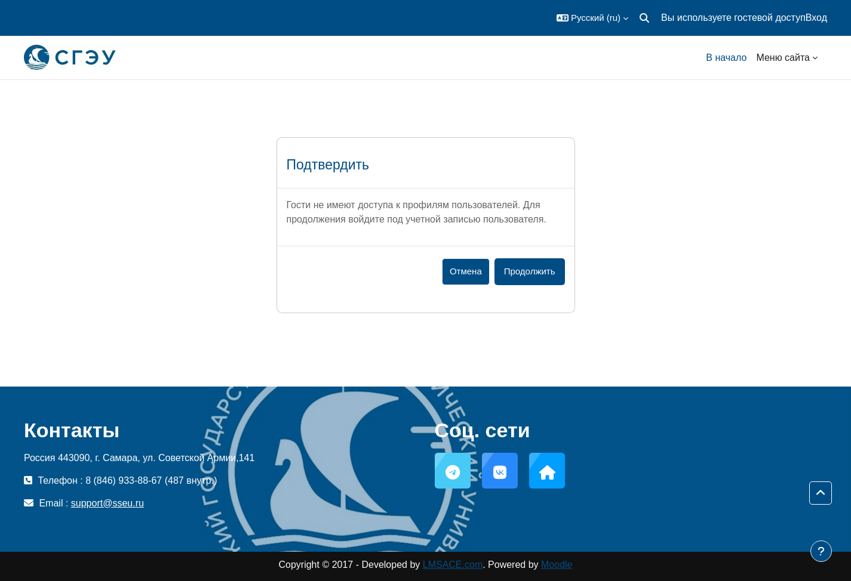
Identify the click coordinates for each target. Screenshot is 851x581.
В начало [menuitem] (726, 57)
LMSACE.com (453, 565)
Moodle (556, 565)
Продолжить (529, 271)
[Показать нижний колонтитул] (821, 551)
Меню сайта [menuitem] (783, 57)
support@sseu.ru (107, 503)
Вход (816, 18)
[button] (592, 18)
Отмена (466, 271)
